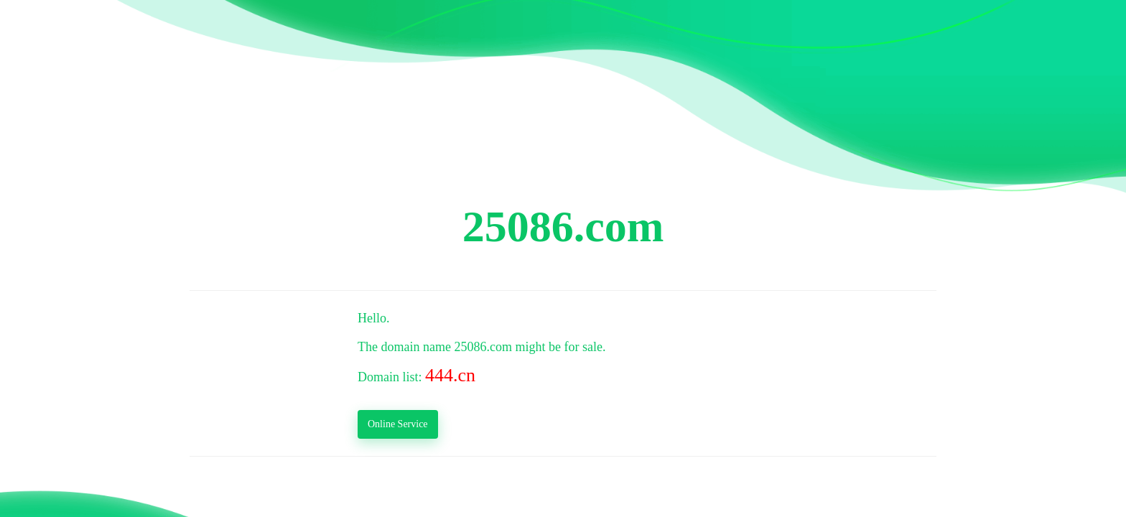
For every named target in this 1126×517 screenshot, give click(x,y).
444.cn (450, 375)
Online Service (398, 424)
